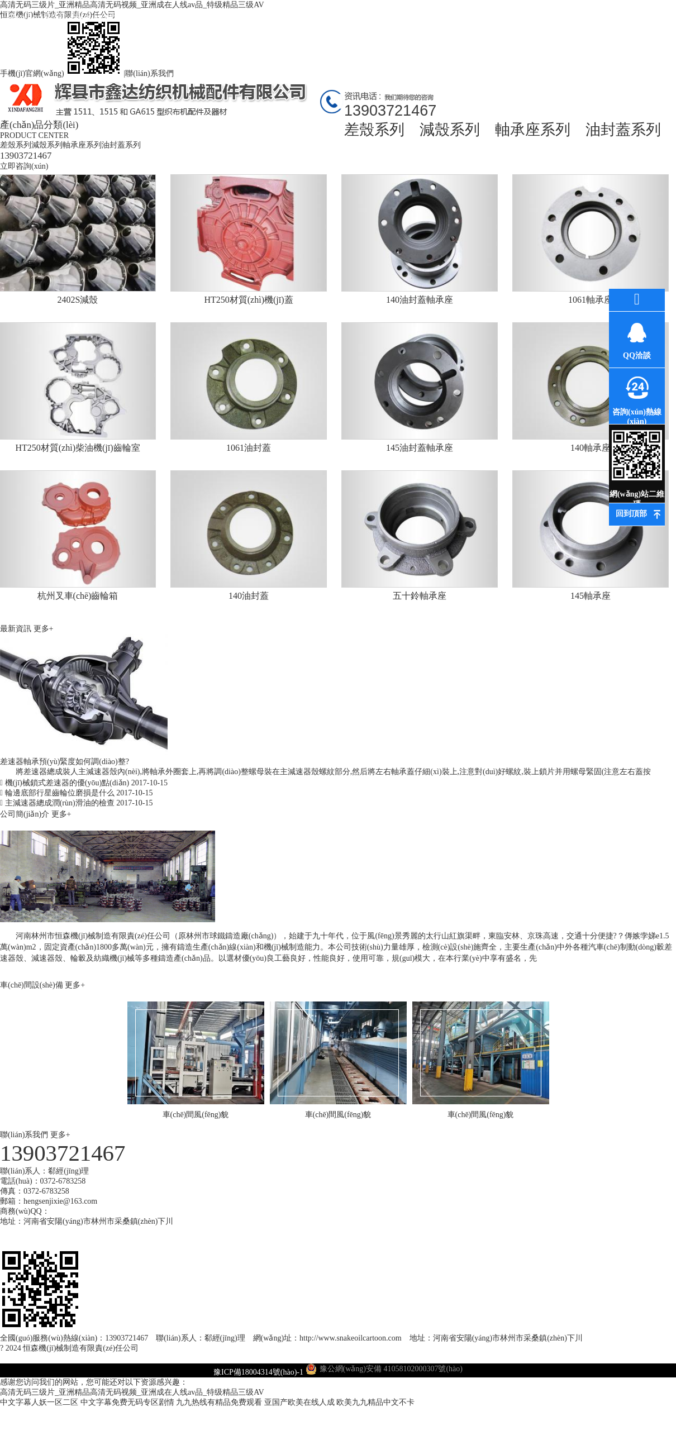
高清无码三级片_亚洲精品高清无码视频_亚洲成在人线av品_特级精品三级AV (132, 1392)
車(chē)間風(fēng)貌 (438, 26)
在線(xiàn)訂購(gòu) (573, 26)
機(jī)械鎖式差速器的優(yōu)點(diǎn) (84, 783)
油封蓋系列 (623, 129)
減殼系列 (450, 129)
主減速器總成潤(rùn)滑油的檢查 (76, 803)
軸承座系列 (532, 129)
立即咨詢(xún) (24, 166)
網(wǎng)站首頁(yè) (36, 26)
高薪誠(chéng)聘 (505, 26)
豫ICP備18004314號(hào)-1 (258, 1372)
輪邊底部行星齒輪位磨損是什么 (76, 793)
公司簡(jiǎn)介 (25, 814)
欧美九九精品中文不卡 (375, 1402)
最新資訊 (237, 16)
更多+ (44, 628)
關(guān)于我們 (103, 16)
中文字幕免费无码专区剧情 (127, 1402)
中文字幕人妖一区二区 (39, 1402)
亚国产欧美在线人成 (299, 1402)
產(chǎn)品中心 (170, 16)
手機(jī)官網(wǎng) (62, 73)
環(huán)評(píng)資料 (372, 26)
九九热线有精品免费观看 (219, 1402)
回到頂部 (631, 513)
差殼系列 (374, 129)
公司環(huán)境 (305, 16)
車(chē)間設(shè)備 (32, 985)
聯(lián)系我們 (149, 73)
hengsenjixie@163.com (60, 1201)
